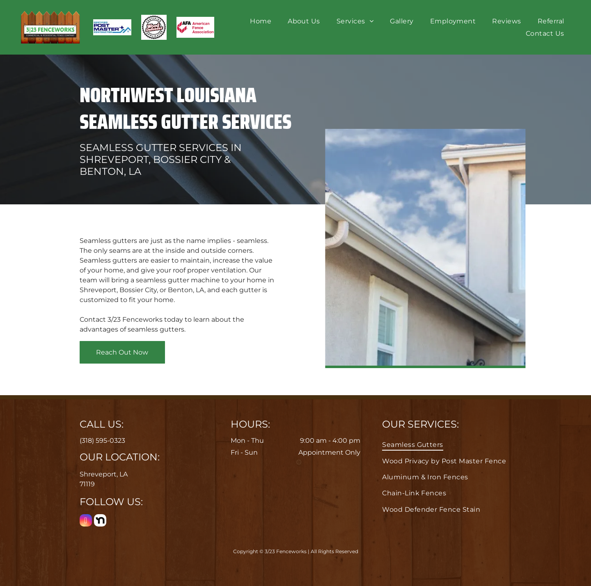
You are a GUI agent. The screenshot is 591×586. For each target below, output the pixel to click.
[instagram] (86, 521)
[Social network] (100, 521)
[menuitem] (260, 21)
